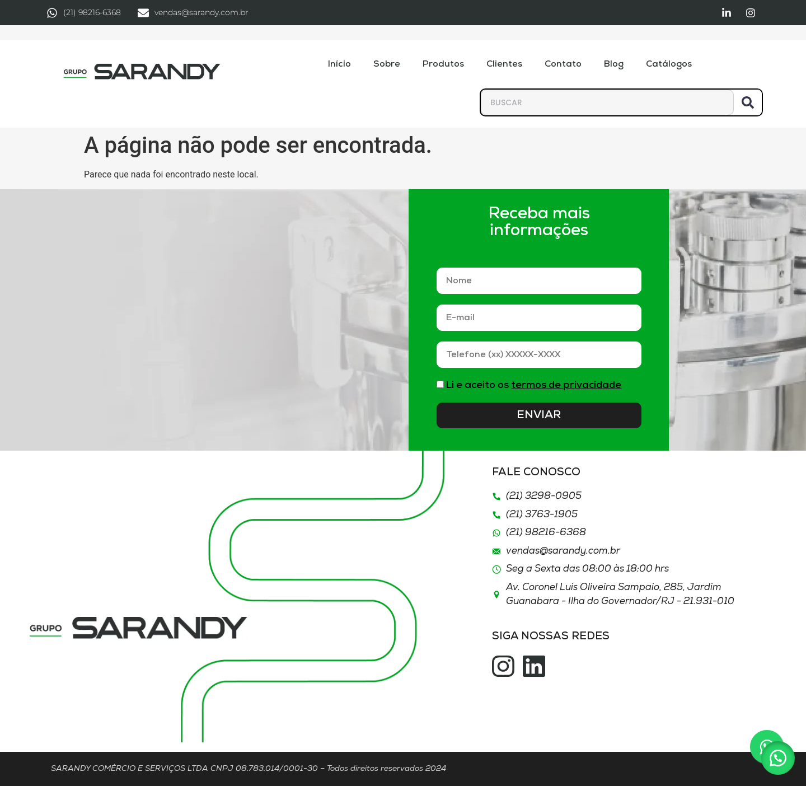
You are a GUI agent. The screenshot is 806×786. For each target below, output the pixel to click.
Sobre (386, 64)
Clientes (504, 64)
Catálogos (669, 64)
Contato (563, 64)
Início (339, 64)
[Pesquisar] (748, 102)
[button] (778, 758)
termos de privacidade (566, 385)
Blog (614, 64)
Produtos (443, 64)
